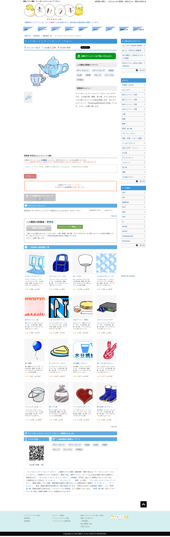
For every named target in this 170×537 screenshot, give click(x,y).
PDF (123, 217)
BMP (124, 212)
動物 (123, 124)
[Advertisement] (117, 7)
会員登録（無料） (100, 1)
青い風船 (28, 364)
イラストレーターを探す (32, 516)
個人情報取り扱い (87, 525)
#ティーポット (83, 70)
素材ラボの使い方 (140, 1)
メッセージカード (128, 143)
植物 (123, 119)
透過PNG (125, 202)
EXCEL (125, 231)
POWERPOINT (127, 236)
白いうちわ (77, 277)
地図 (123, 172)
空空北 (50, 223)
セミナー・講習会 (58, 516)
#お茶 (79, 75)
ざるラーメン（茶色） (81, 321)
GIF (123, 197)
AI (123, 222)
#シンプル (109, 75)
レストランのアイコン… (58, 321)
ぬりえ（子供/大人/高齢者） (132, 50)
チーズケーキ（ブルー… (58, 364)
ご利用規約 (84, 522)
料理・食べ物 (98, 490)
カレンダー (126, 90)
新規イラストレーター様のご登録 (92, 516)
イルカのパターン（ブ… (106, 277)
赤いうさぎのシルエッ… (106, 364)
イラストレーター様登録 (115, 1)
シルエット (126, 162)
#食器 (111, 70)
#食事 (88, 75)
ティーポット (50, 481)
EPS (123, 207)
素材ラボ (28, 36)
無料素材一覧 (47, 36)
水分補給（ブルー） (80, 364)
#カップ (98, 75)
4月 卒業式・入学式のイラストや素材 (132, 56)
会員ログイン (129, 1)
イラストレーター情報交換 (61, 522)
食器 (76, 481)
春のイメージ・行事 (129, 95)
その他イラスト (128, 177)
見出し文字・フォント (130, 148)
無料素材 (37, 36)
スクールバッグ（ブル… (58, 277)
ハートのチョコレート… (82, 408)
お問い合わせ (85, 528)
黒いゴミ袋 (53, 408)
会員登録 (44, 160)
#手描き (80, 80)
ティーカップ (65, 481)
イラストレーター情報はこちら (70, 228)
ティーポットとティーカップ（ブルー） (42, 473)
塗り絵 (124, 167)
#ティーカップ (99, 70)
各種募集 (27, 522)
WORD (124, 226)
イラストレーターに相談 (60, 519)
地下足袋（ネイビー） (105, 408)
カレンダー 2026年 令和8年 (132, 46)
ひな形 (124, 153)
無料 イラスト (76, 476)
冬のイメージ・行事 (129, 109)
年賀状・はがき (128, 85)
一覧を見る (113, 217)
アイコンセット (128, 158)
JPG (123, 193)
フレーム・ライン (128, 133)
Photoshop (126, 241)
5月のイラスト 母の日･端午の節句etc (132, 64)
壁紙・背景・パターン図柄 (132, 138)
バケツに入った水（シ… (34, 408)
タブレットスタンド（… (34, 277)
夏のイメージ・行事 (129, 100)
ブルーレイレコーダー (105, 321)
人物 (123, 114)
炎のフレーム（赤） (32, 321)
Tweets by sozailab (128, 276)
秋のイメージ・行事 (129, 104)
